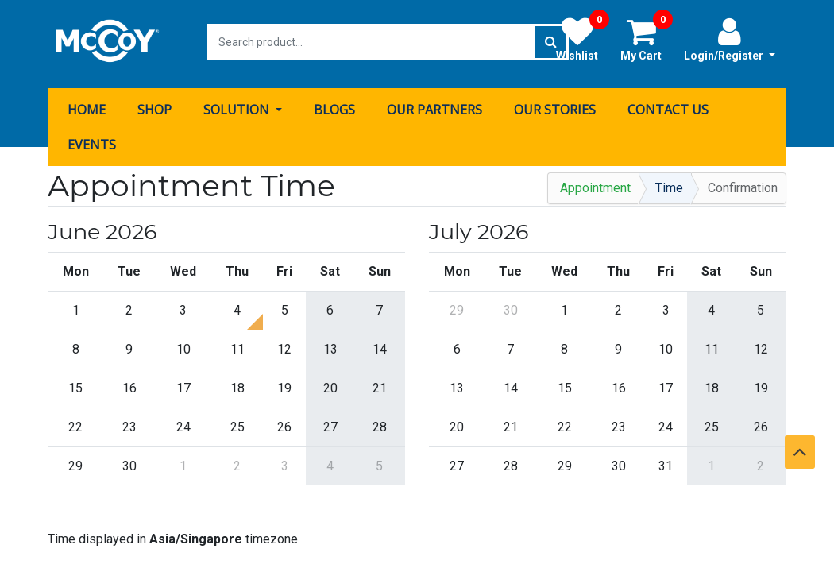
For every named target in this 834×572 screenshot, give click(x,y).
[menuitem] (87, 105)
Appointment (595, 183)
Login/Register (729, 39)
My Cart (646, 39)
